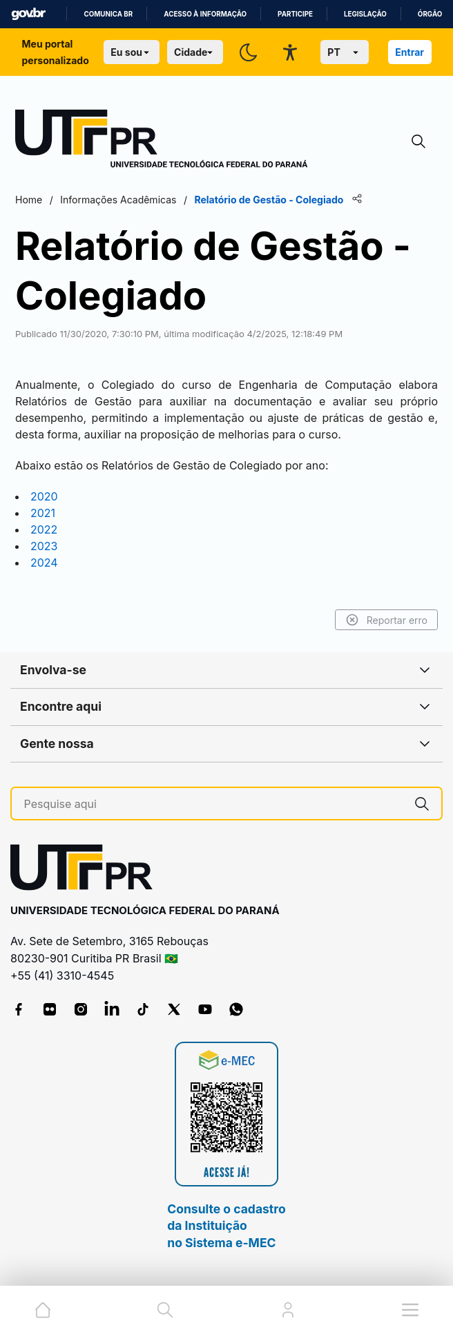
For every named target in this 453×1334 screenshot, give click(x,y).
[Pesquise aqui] (213, 804)
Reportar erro (386, 620)
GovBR (28, 14)
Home (28, 199)
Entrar (409, 52)
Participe (295, 14)
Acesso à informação (205, 14)
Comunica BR (108, 14)
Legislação (365, 14)
